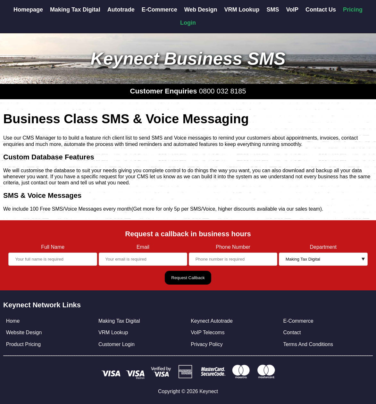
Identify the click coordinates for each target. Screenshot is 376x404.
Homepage (28, 9)
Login (188, 23)
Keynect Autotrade (212, 321)
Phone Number (233, 247)
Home (13, 321)
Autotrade (121, 9)
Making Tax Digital (75, 9)
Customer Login (116, 344)
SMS (272, 9)
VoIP (292, 9)
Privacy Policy (207, 344)
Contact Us (320, 9)
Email (143, 247)
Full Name (52, 247)
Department (323, 247)
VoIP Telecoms (207, 332)
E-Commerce (159, 9)
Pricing (353, 9)
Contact (292, 332)
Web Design (200, 9)
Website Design (24, 332)
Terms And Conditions (308, 344)
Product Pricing (23, 344)
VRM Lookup (241, 9)
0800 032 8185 (222, 91)
